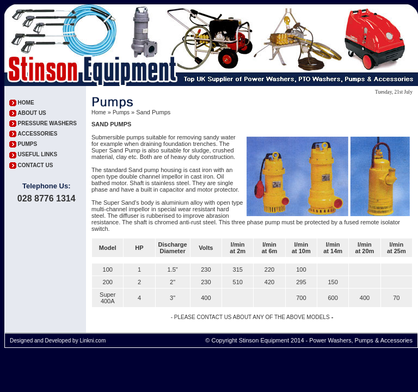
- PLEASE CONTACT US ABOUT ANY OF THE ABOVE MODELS (250, 317)
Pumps (121, 112)
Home (98, 112)
